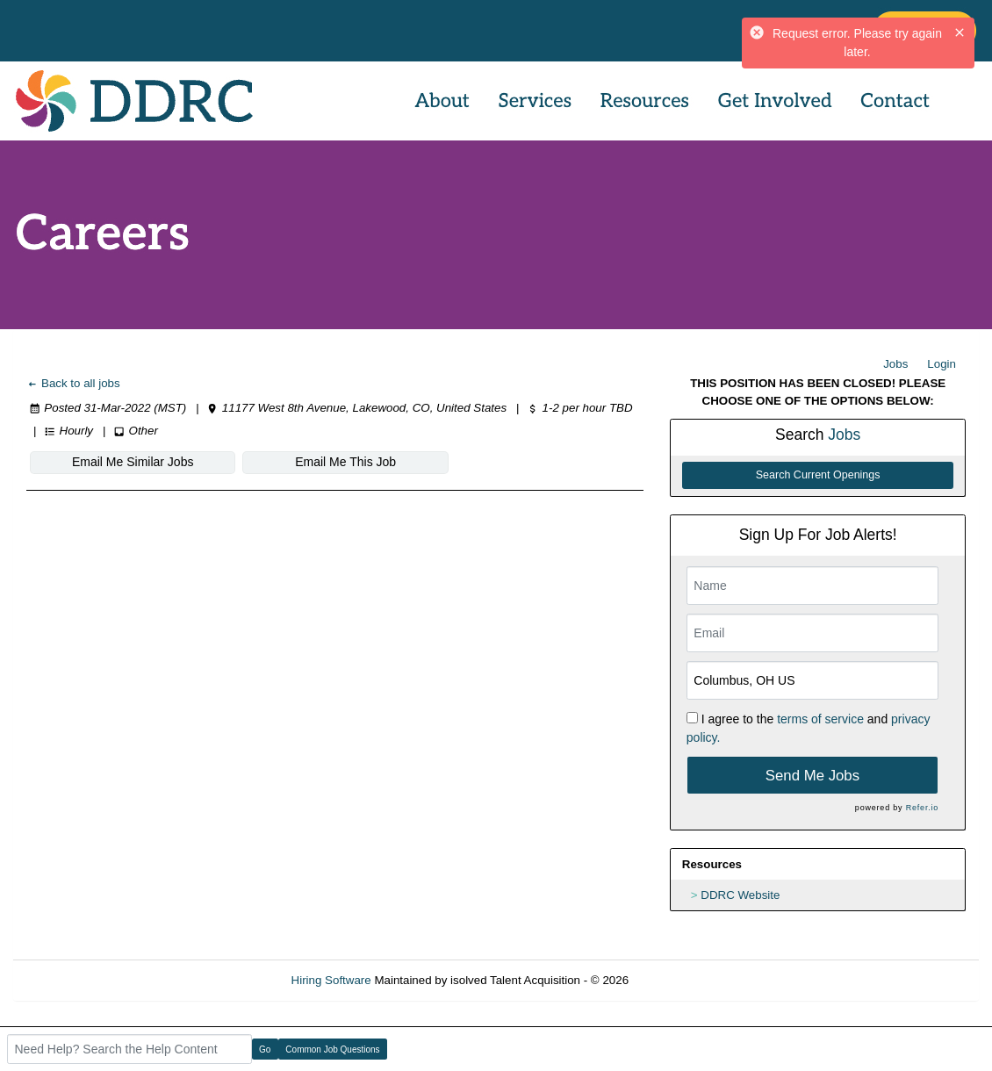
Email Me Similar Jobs (132, 462)
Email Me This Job (345, 462)
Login (941, 363)
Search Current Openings (818, 475)
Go (264, 1049)
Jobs (895, 363)
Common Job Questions (332, 1049)
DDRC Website (740, 895)
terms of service (820, 719)
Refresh (680, 980)
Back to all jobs (73, 383)
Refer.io (922, 807)
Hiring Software (331, 980)
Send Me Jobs (812, 775)
